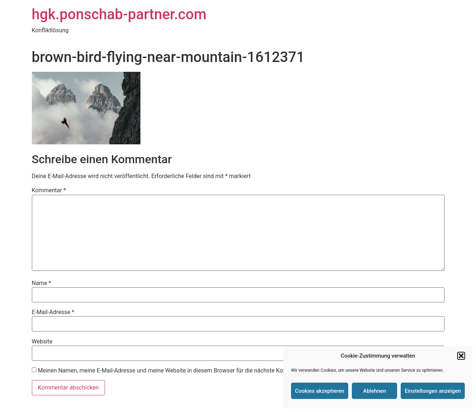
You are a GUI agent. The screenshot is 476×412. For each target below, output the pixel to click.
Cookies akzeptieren (319, 391)
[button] (461, 355)
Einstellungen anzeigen (433, 391)
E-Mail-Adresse (53, 312)
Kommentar (49, 190)
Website (42, 342)
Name (41, 283)
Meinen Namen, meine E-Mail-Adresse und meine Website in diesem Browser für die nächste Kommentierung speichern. (191, 371)
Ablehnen (374, 391)
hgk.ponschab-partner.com (119, 14)
